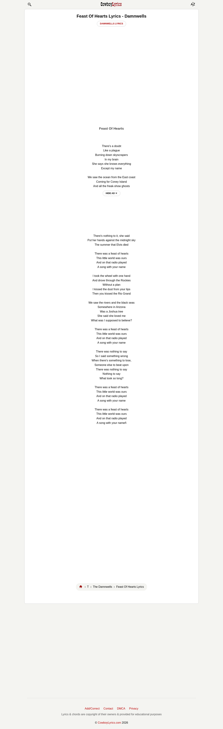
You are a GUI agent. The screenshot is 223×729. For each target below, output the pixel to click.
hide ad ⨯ (111, 193)
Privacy (133, 708)
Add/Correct (92, 708)
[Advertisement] (111, 97)
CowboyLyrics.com (109, 722)
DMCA (121, 708)
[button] (29, 4)
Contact (108, 708)
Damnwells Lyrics (111, 23)
